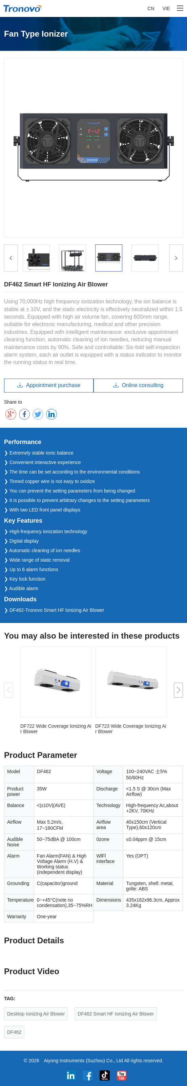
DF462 (14, 1032)
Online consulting (138, 385)
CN (150, 8)
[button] (178, 690)
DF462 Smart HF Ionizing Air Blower (116, 1014)
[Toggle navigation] (180, 8)
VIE (166, 8)
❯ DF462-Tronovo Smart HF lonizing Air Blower (54, 610)
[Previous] (11, 258)
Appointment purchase (48, 385)
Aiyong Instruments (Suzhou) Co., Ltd (83, 1060)
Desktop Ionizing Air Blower (36, 1014)
